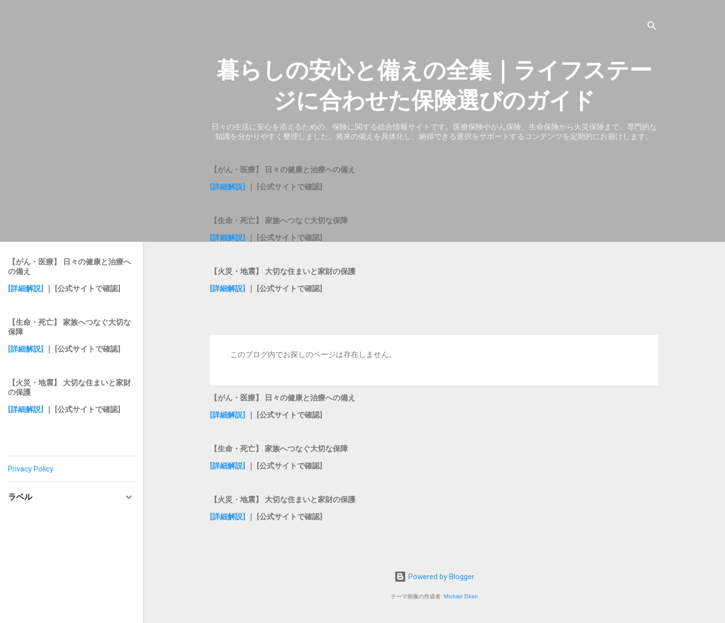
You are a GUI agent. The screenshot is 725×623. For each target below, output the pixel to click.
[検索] (652, 27)
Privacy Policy (30, 468)
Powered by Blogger (434, 576)
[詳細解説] (227, 186)
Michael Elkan (461, 596)
